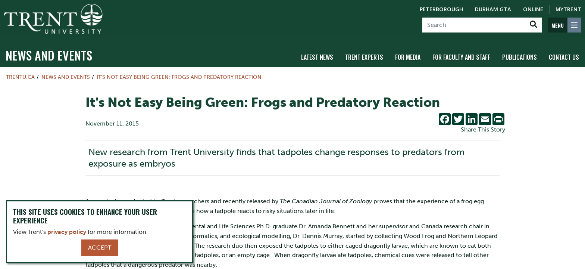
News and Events (49, 55)
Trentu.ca (20, 77)
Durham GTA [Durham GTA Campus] (493, 9)
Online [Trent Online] (533, 9)
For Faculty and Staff (461, 57)
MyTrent (568, 9)
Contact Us (564, 57)
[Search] (473, 25)
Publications (519, 57)
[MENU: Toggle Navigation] (564, 25)
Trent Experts (364, 57)
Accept (99, 247)
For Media (407, 57)
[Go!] (533, 25)
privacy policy (66, 231)
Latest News (317, 57)
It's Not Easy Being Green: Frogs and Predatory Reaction (179, 77)
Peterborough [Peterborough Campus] (441, 9)
